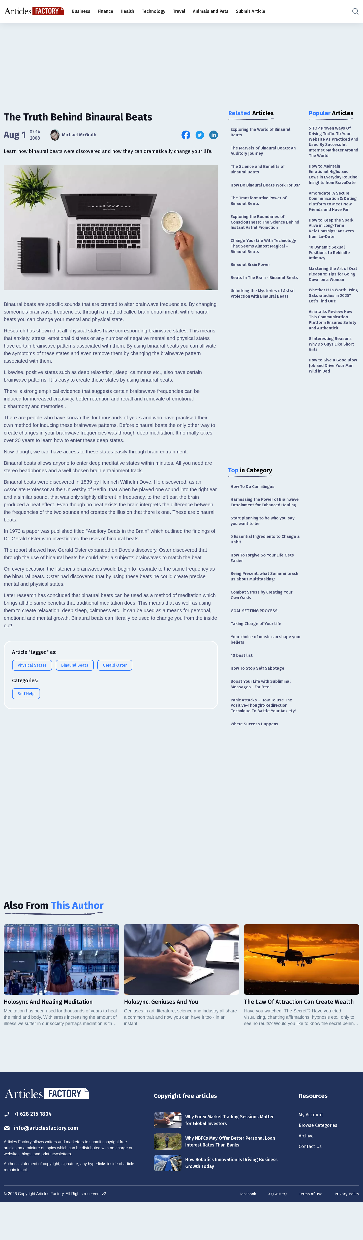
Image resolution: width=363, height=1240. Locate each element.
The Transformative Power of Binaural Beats (261, 209)
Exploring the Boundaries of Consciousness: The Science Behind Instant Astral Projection (264, 232)
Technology (153, 11)
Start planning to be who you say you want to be (265, 547)
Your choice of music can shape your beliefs (263, 671)
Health (127, 11)
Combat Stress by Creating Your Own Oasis (263, 625)
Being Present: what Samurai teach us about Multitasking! (260, 605)
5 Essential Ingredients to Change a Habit (265, 567)
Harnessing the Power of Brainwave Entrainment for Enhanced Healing (258, 525)
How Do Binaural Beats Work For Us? (264, 190)
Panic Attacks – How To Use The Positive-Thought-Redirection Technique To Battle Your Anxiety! (265, 740)
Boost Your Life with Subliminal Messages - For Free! (263, 717)
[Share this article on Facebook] (186, 135)
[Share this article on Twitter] (199, 135)
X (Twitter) (275, 1230)
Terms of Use (309, 1230)
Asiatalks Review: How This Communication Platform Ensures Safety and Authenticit (334, 349)
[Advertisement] (181, 61)
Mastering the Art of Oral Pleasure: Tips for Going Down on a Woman (332, 297)
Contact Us (311, 1184)
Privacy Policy (346, 1230)
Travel (179, 11)
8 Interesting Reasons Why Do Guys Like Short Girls (333, 375)
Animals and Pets (210, 11)
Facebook (245, 1230)
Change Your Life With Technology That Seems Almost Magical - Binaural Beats (266, 257)
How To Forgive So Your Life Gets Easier (265, 586)
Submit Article (250, 11)
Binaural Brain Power (252, 277)
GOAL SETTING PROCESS (255, 641)
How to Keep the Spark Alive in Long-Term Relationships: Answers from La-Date (332, 246)
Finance (105, 11)
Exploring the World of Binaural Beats (263, 132)
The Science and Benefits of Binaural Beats (260, 171)
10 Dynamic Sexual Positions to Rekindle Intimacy (331, 272)
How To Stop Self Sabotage (259, 701)
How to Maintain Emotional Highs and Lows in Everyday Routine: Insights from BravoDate (331, 180)
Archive (307, 1173)
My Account (312, 1151)
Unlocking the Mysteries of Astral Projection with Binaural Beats (265, 312)
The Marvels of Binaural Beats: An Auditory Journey (265, 152)
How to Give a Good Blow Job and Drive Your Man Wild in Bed (333, 397)
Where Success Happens (255, 759)
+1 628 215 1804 (30, 1150)
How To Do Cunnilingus (254, 506)
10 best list (242, 688)
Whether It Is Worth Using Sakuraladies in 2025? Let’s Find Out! (331, 323)
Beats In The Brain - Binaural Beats (260, 293)
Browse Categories (320, 1162)
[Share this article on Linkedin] (213, 135)
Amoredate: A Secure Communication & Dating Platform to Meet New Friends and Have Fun (334, 215)
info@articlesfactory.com (44, 1164)
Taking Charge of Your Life (258, 655)
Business (81, 11)
